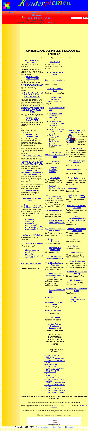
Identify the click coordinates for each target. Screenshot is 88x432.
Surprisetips (50, 298)
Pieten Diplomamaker (77, 178)
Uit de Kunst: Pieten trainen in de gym (56, 130)
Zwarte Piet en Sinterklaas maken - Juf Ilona (55, 155)
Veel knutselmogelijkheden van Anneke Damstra (77, 218)
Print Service (76, 148)
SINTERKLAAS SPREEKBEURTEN (51, 376)
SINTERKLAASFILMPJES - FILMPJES (54, 380)
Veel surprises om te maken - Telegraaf (54, 197)
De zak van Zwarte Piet (34, 227)
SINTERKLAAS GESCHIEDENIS (32, 78)
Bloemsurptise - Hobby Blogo (54, 303)
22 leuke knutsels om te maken (77, 170)
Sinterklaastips (77, 252)
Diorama (52, 172)
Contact (50, 22)
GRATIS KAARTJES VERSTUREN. (77, 131)
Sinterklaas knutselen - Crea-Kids (76, 207)
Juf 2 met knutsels (53, 317)
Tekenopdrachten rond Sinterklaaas (76, 230)
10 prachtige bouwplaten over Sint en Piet (78, 299)
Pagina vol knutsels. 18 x (55, 81)
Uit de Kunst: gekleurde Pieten (55, 136)
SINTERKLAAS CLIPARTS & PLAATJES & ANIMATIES (32, 163)
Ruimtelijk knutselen (56, 221)
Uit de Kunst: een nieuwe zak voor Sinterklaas (55, 115)
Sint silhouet (73, 246)
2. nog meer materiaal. (53, 169)
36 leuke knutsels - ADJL (55, 90)
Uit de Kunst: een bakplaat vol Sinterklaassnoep (55, 99)
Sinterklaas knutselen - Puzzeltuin (54, 264)
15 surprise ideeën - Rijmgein (55, 240)
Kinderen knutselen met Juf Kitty (77, 273)
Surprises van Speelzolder (55, 249)
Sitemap (69, 427)
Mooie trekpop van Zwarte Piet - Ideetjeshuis (32, 252)
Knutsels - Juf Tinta (53, 311)
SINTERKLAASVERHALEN (54, 392)
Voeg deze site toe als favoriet (35, 18)
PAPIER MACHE (32, 190)
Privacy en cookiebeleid (50, 12)
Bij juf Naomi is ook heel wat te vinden (55, 230)
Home (6, 12)
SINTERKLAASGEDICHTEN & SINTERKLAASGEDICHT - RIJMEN (54, 384)
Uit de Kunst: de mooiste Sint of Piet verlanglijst (56, 123)
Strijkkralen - (55, 178)
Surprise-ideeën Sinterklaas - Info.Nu (55, 257)
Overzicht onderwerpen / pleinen (24, 12)
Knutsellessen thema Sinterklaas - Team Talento (32, 206)
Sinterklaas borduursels (34, 229)
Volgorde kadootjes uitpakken (77, 162)
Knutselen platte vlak (57, 223)
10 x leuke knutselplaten (31, 264)
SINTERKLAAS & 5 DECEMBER (32, 61)
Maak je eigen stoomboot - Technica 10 (55, 275)
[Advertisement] (11, 58)
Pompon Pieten (31, 223)
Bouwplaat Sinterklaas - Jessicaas (32, 199)
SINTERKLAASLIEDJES (32, 156)
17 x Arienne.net (76, 280)
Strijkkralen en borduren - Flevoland (57, 187)
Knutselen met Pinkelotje (32, 235)
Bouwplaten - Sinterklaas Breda (76, 290)
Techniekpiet (73, 189)
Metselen (74, 239)
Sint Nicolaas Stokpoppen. (32, 243)
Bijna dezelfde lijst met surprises (56, 73)
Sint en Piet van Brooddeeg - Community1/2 (54, 326)
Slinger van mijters (32, 225)
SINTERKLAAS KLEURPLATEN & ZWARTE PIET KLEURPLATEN (32, 172)
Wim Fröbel (55, 62)
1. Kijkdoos (55, 161)
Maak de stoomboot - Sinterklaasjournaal (76, 196)
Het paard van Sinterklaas (30, 220)
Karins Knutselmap (77, 261)
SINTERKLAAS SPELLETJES (32, 135)
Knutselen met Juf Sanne (55, 211)
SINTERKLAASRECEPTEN (54, 390)
